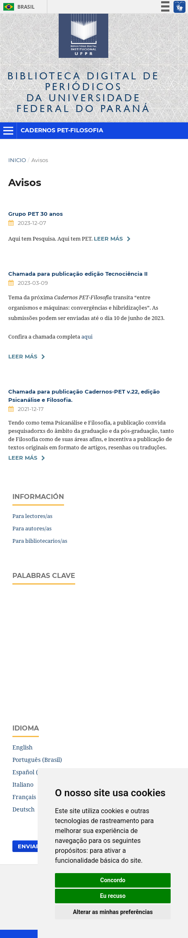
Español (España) (36, 772)
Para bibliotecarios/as (39, 540)
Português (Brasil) (37, 760)
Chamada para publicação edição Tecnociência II (78, 273)
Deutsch (23, 809)
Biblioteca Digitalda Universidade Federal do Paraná (83, 92)
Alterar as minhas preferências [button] (112, 912)
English (22, 747)
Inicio (17, 160)
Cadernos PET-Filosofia (62, 130)
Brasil (17, 6)
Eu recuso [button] (113, 896)
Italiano (22, 784)
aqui (87, 336)
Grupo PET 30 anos (35, 213)
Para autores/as (32, 528)
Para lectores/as (32, 516)
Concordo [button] (113, 880)
